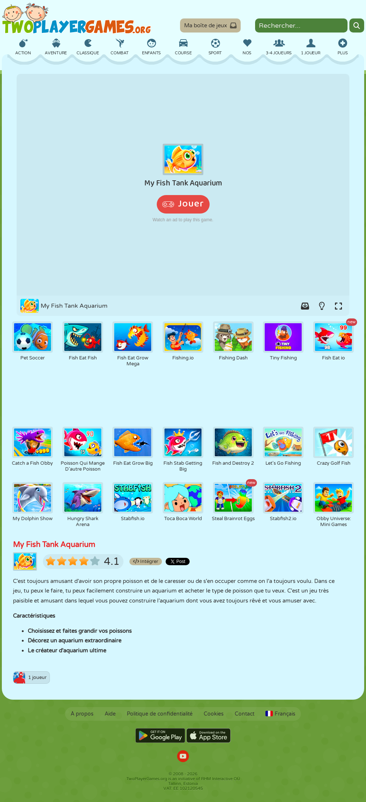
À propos (82, 714)
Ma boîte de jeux (210, 25)
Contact (244, 714)
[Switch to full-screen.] (338, 305)
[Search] (356, 25)
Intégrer (145, 561)
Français (280, 714)
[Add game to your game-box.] (305, 305)
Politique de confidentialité (160, 714)
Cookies (214, 714)
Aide (110, 714)
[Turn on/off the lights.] (321, 305)
